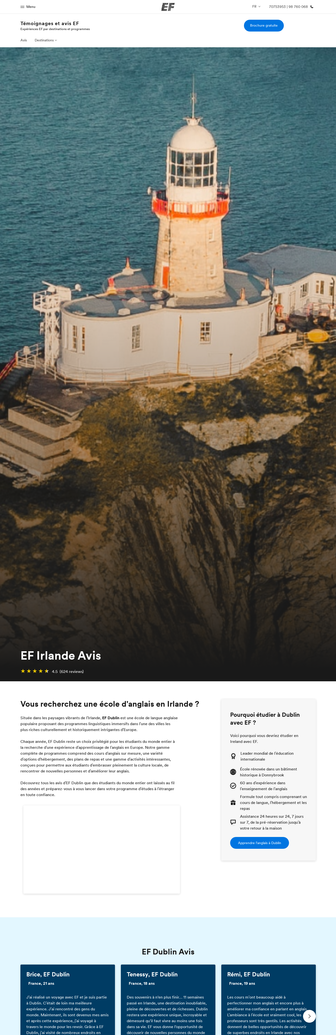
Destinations (44, 40)
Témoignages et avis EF (49, 23)
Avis (23, 40)
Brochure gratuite (264, 25)
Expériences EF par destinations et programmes (55, 29)
